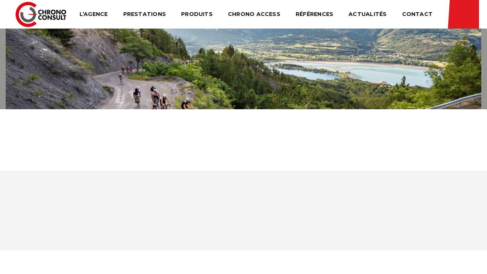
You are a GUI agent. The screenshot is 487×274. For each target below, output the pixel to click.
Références (314, 14)
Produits (197, 14)
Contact (417, 14)
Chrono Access (254, 14)
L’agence (94, 14)
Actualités (368, 14)
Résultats (463, 14)
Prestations (144, 14)
